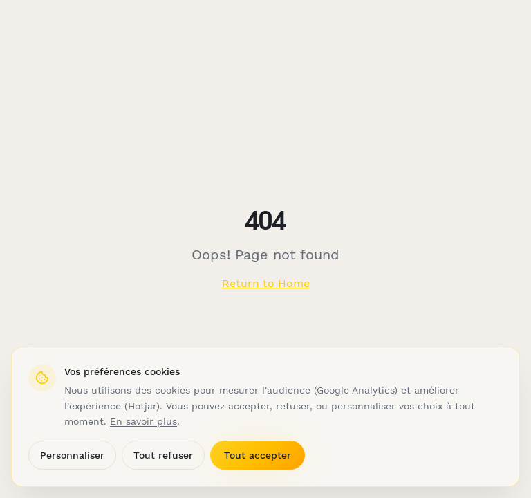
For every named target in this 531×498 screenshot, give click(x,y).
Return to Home (266, 283)
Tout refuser (163, 455)
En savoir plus (143, 421)
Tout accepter (257, 455)
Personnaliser (72, 455)
